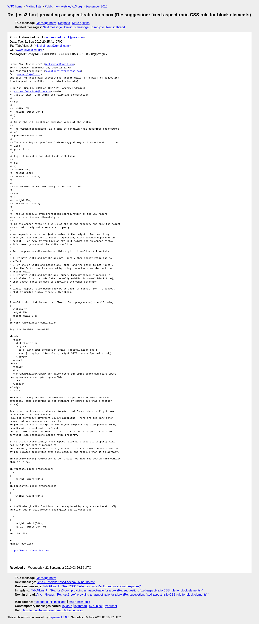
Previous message (76, 27)
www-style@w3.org (69, 6)
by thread (80, 606)
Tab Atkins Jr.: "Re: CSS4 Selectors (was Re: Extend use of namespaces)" (92, 586)
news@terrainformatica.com (63, 71)
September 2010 (96, 6)
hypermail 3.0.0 (59, 617)
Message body (46, 22)
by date (67, 606)
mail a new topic (79, 601)
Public (49, 6)
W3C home (14, 6)
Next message (52, 27)
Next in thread (115, 27)
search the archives (70, 610)
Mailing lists (33, 6)
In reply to (97, 27)
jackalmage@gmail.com (53, 45)
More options (81, 22)
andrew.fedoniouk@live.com (65, 37)
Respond (64, 22)
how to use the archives (39, 610)
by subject (95, 606)
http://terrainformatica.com (29, 550)
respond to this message (50, 601)
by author (111, 606)
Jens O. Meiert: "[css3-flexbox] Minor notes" (66, 582)
